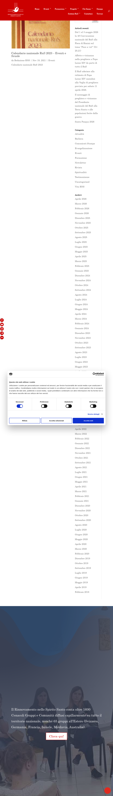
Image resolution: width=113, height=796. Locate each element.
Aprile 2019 (80, 587)
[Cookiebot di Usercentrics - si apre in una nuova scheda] (94, 374)
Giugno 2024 (81, 304)
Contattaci (88, 14)
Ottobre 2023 (81, 342)
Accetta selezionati (56, 421)
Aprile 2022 (80, 429)
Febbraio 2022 (82, 438)
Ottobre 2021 (81, 457)
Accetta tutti (88, 421)
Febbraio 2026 (82, 208)
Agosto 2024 (81, 294)
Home (37, 9)
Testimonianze (82, 177)
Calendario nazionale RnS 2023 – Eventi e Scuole (38, 54)
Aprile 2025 (80, 256)
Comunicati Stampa (85, 143)
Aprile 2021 (80, 486)
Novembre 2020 (83, 510)
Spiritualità (81, 172)
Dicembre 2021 (82, 448)
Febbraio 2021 (82, 496)
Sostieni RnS (73, 14)
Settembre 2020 (83, 520)
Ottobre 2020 (81, 515)
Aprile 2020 (80, 544)
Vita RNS (79, 186)
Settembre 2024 (83, 290)
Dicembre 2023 (82, 333)
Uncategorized (82, 182)
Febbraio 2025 (82, 266)
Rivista (78, 167)
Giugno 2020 (81, 534)
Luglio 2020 (81, 529)
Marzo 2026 (81, 203)
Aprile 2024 (80, 314)
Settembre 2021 (83, 462)
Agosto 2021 (81, 467)
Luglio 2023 (81, 357)
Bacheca (79, 138)
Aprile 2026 (80, 199)
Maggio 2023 (81, 366)
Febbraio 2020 (82, 553)
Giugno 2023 (81, 362)
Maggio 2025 (81, 251)
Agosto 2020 (81, 525)
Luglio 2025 (81, 242)
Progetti (73, 9)
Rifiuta (24, 421)
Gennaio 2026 (82, 213)
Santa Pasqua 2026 (84, 121)
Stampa (100, 9)
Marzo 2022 (81, 433)
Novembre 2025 (83, 223)
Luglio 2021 (81, 472)
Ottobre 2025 (81, 227)
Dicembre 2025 (82, 218)
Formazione (59, 9)
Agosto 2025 (81, 237)
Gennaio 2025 (82, 270)
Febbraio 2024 (82, 323)
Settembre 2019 (83, 568)
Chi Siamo (86, 9)
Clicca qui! (56, 736)
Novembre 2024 (83, 280)
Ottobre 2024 (81, 285)
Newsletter (80, 162)
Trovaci (100, 14)
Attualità (79, 134)
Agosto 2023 (81, 352)
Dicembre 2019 (82, 558)
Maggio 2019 (81, 582)
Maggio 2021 (81, 481)
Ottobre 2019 (81, 563)
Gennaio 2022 (82, 443)
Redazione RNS (22, 60)
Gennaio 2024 (82, 328)
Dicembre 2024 (82, 275)
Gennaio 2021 (82, 501)
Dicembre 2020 (82, 505)
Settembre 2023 (83, 347)
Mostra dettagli (93, 414)
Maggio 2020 (81, 539)
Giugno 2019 (81, 577)
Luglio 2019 (81, 573)
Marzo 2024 (81, 318)
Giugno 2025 (81, 247)
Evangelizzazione (83, 148)
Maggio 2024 (81, 309)
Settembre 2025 (83, 232)
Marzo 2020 (81, 549)
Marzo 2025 (81, 261)
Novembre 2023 (83, 338)
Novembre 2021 (83, 453)
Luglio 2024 (81, 299)
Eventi (46, 9)
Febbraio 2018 (82, 592)
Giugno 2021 (81, 477)
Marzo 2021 (81, 491)
